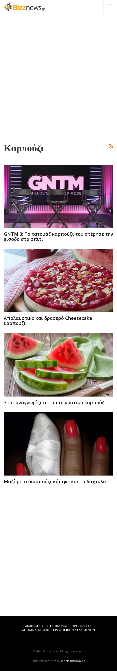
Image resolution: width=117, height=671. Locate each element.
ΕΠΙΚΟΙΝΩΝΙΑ (57, 626)
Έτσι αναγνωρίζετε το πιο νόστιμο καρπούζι (55, 402)
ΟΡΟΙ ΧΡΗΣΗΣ (81, 626)
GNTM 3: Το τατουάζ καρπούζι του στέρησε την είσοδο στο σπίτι (58, 236)
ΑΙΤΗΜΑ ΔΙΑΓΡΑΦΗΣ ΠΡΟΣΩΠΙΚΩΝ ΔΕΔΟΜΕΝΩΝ (58, 630)
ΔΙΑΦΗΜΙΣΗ (34, 626)
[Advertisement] (58, 77)
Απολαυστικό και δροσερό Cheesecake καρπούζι (48, 320)
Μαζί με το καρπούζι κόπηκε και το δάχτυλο (55, 481)
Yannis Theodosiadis (73, 661)
